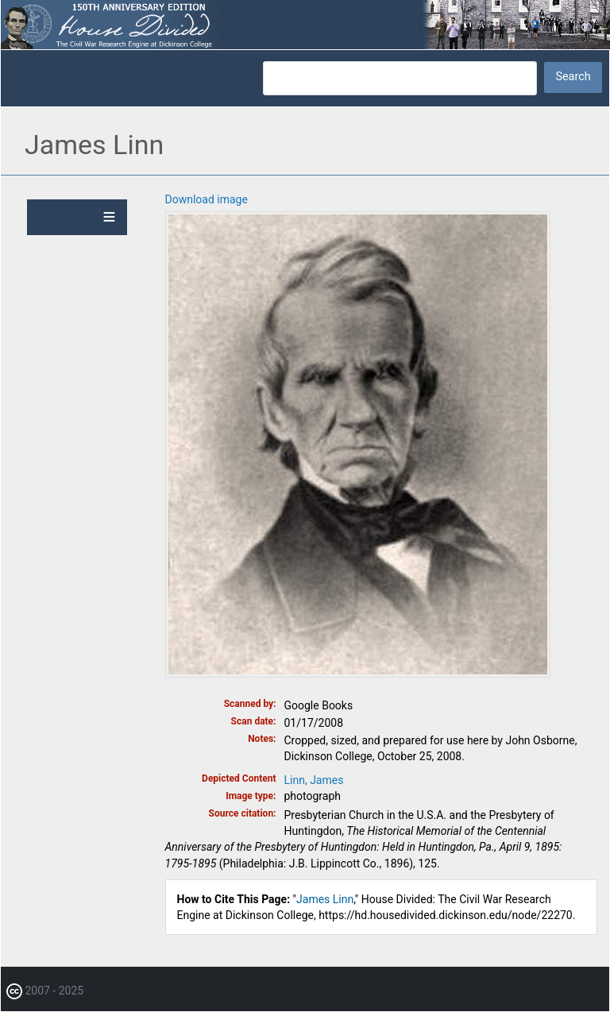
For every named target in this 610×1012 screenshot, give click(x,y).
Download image (206, 199)
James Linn (324, 899)
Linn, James (314, 780)
